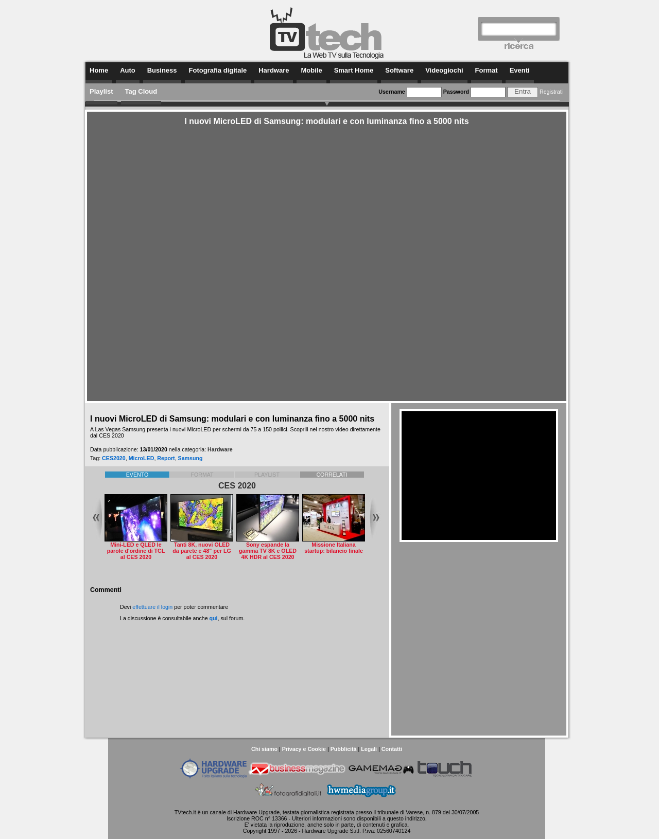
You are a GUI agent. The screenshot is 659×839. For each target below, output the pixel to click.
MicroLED (141, 458)
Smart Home (354, 70)
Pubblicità (344, 749)
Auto (127, 70)
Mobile (311, 70)
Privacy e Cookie (304, 749)
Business (162, 70)
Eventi (520, 70)
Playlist (101, 91)
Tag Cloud (141, 91)
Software (399, 70)
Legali (369, 749)
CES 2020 (237, 485)
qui (214, 618)
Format (486, 70)
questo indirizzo (406, 818)
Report (166, 458)
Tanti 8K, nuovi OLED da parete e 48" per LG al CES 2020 (201, 550)
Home (99, 70)
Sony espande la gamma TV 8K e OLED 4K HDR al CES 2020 (268, 550)
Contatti (391, 749)
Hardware (273, 70)
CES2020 (114, 458)
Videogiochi (444, 70)
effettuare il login (152, 607)
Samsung (190, 458)
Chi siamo (264, 749)
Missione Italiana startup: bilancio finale (333, 547)
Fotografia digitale (218, 70)
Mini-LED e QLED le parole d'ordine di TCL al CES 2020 (136, 550)
